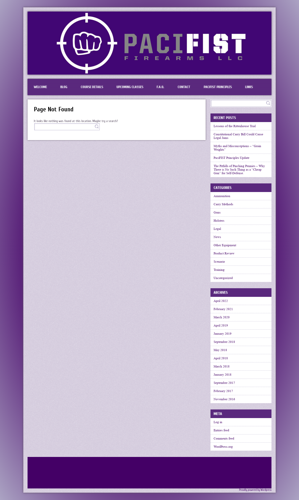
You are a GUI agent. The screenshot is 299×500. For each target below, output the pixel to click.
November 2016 (224, 399)
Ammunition (222, 196)
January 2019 (223, 333)
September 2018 (224, 341)
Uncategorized (223, 278)
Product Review (224, 253)
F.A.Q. (160, 87)
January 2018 (223, 374)
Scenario (219, 261)
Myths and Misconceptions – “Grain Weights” (237, 147)
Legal (217, 228)
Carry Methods (223, 204)
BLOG (63, 87)
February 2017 (223, 391)
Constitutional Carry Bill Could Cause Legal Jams (238, 136)
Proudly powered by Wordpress (255, 489)
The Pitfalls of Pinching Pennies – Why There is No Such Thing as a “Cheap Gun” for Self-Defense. (239, 169)
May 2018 (220, 350)
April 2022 (221, 301)
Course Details (92, 87)
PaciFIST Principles (218, 87)
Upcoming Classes (129, 87)
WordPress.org (223, 446)
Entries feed (221, 430)
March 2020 (222, 317)
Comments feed (224, 438)
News (217, 237)
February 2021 (223, 309)
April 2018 (221, 358)
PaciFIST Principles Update (231, 157)
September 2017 (224, 382)
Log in (218, 422)
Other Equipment (225, 245)
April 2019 (221, 325)
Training (219, 269)
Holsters (219, 220)
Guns (217, 212)
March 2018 (222, 366)
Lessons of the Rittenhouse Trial (235, 126)
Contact (184, 87)
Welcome (40, 87)
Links (249, 87)
